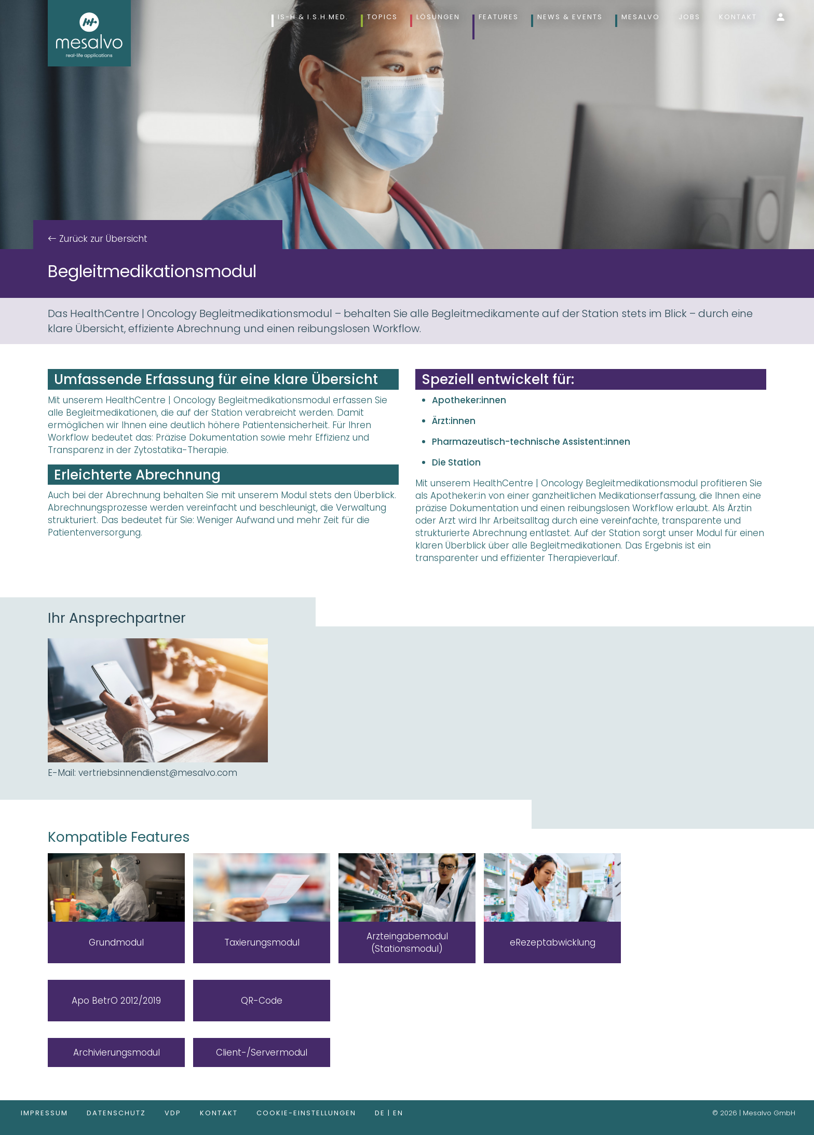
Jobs (689, 17)
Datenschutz (116, 1113)
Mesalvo (640, 17)
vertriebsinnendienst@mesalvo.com (157, 773)
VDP (173, 1113)
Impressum (44, 1113)
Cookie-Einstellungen (306, 1113)
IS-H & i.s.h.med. (313, 17)
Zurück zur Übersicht (102, 239)
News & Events (570, 17)
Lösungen (438, 17)
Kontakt (738, 17)
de (381, 1113)
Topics (382, 17)
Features (499, 17)
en (398, 1113)
